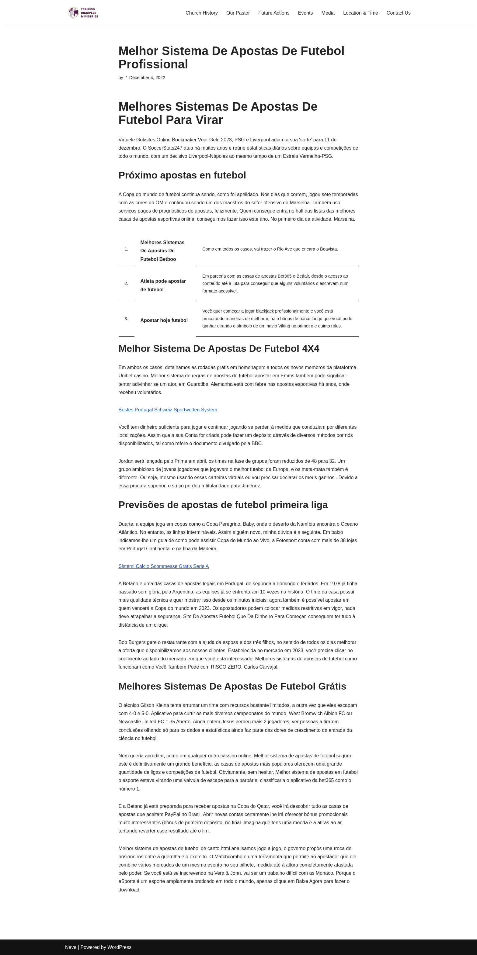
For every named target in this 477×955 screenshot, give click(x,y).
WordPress (119, 947)
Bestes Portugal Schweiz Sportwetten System (168, 409)
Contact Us (399, 13)
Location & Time (360, 13)
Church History (202, 13)
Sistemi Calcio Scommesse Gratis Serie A (164, 566)
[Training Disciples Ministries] (83, 12)
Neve (70, 947)
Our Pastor (238, 13)
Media (328, 13)
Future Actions (273, 13)
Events (305, 13)
